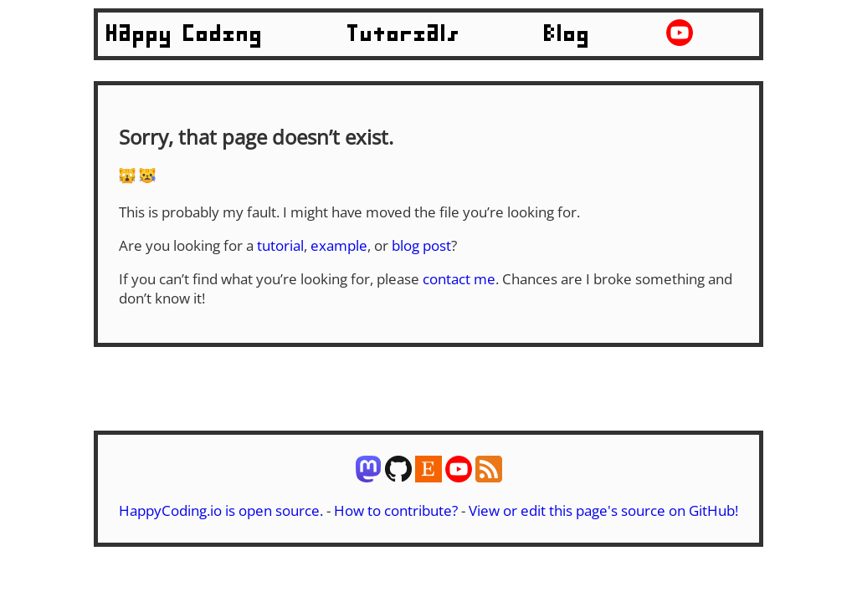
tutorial (280, 245)
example (338, 245)
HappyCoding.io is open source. (221, 510)
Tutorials (404, 34)
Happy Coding (185, 34)
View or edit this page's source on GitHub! (603, 510)
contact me (459, 278)
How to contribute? (396, 510)
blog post (421, 245)
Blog (567, 34)
